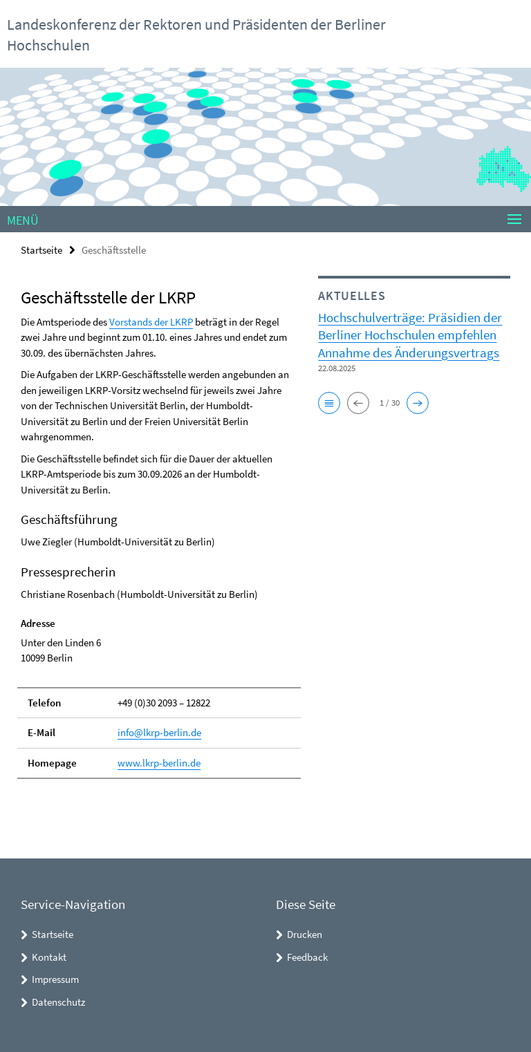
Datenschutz (58, 1001)
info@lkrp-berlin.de (159, 732)
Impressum (55, 979)
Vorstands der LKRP (151, 321)
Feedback (307, 957)
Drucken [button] (304, 934)
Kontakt (49, 957)
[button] (329, 403)
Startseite (41, 249)
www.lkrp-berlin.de (159, 762)
